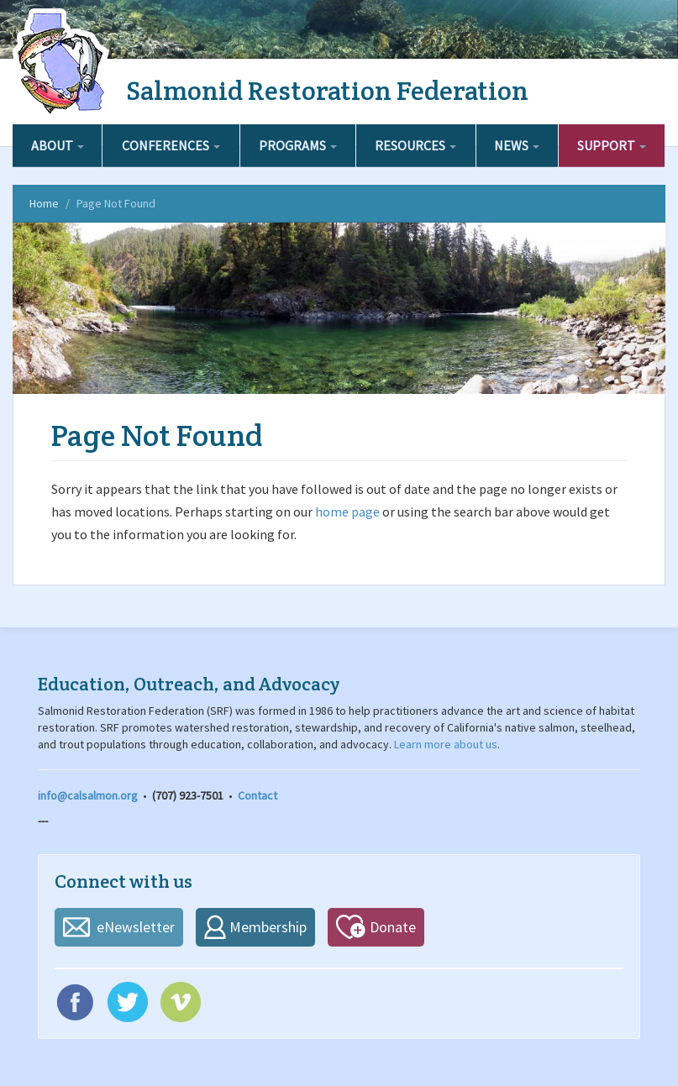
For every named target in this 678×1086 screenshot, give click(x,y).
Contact (257, 795)
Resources (415, 145)
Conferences (171, 145)
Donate (393, 926)
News (516, 145)
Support (611, 145)
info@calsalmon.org (88, 795)
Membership (268, 926)
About (57, 145)
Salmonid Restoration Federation (327, 90)
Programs (298, 145)
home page (347, 511)
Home (44, 203)
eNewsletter (136, 926)
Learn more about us (445, 744)
